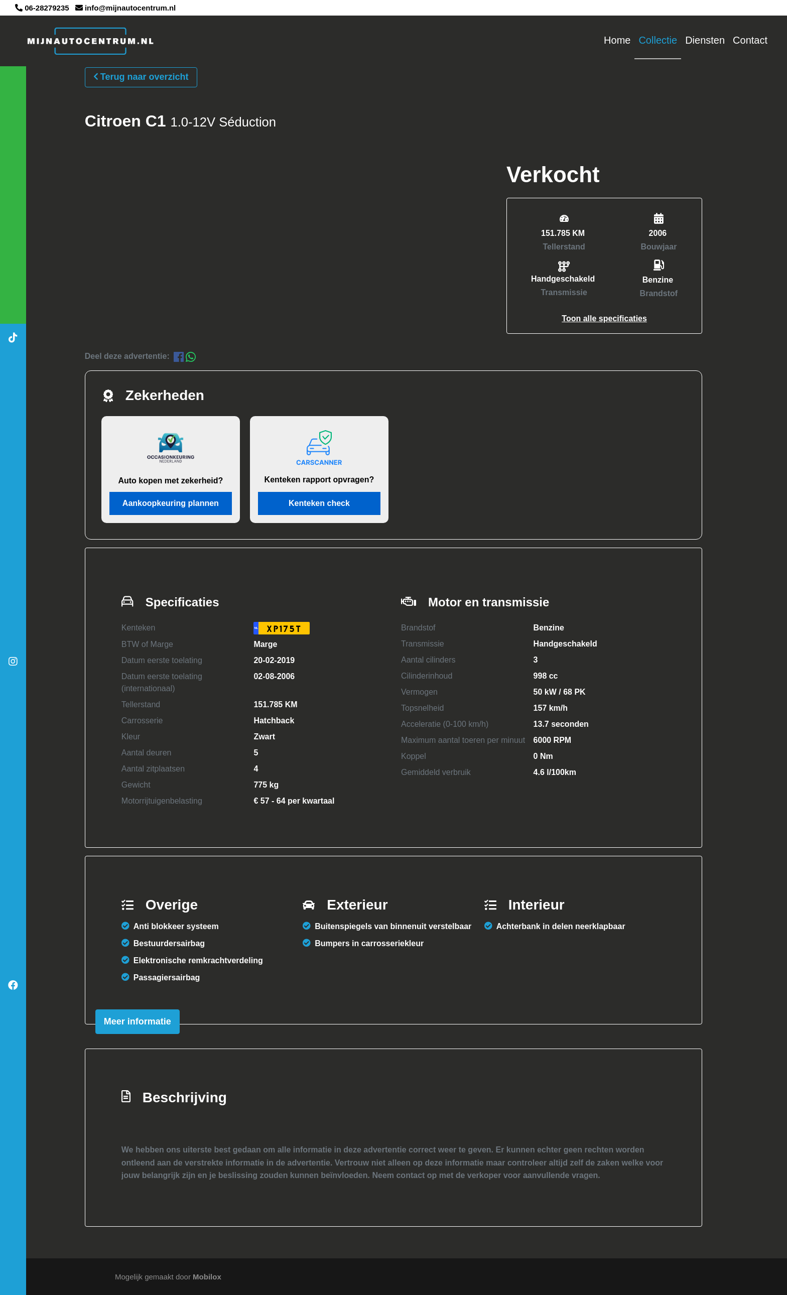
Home (617, 40)
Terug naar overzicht (141, 76)
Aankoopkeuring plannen (170, 503)
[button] (604, 318)
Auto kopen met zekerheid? (170, 480)
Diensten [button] (705, 40)
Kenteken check (319, 503)
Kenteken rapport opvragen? (319, 479)
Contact (750, 40)
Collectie (657, 40)
